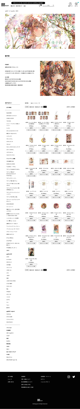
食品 (7, 338)
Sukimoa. (8, 314)
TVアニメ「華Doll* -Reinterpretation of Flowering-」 (11, 173)
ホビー (7, 349)
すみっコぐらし (9, 139)
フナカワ (8, 297)
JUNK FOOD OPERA (11, 281)
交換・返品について (25, 372)
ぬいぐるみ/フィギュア (11, 352)
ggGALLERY (9, 254)
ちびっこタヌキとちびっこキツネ (13, 147)
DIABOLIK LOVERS (10, 164)
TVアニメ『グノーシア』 (11, 178)
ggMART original (10, 311)
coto (7, 273)
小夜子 (8, 275)
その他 (7, 354)
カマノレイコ (9, 267)
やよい (7, 305)
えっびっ (8, 128)
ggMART (6, 10)
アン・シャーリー (9, 206)
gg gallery (13, 10)
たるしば (8, 144)
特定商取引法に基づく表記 (27, 380)
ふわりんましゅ (9, 152)
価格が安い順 (32, 106)
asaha (7, 256)
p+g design (9, 240)
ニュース (10, 372)
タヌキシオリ (9, 286)
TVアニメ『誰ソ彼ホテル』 (11, 181)
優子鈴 (8, 307)
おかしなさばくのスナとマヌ (12, 131)
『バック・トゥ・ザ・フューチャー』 (13, 226)
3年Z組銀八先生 (10, 161)
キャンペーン (9, 357)
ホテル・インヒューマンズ (11, 231)
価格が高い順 (37, 106)
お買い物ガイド (19, 6)
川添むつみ (8, 270)
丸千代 (8, 299)
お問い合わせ (11, 375)
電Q (7, 289)
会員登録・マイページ (46, 369)
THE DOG (8, 121)
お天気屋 (8, 264)
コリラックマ (9, 136)
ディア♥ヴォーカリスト (11, 221)
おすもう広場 (9, 316)
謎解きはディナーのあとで (12, 223)
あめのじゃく (9, 262)
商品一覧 (12, 6)
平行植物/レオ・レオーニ (11, 247)
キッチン (8, 341)
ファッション (9, 327)
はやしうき (8, 294)
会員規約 (23, 369)
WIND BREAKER (10, 204)
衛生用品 (8, 343)
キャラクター (9, 113)
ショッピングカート (45, 375)
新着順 (42, 106)
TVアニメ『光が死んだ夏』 (11, 197)
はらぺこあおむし (10, 149)
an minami (8, 259)
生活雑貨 (8, 330)
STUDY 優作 (9, 283)
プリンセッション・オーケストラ (12, 229)
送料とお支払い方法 (25, 377)
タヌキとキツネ (9, 141)
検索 (53, 5)
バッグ (7, 335)
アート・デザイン (9, 238)
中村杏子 (8, 291)
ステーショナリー (10, 333)
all (9, 10)
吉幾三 (8, 250)
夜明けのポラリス (10, 234)
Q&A (25, 6)
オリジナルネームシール (11, 360)
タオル (7, 346)
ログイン (43, 372)
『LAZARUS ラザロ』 (11, 166)
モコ (7, 302)
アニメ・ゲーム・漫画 (10, 158)
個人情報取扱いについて (26, 375)
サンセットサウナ (10, 319)
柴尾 (7, 278)
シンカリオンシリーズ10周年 (12, 218)
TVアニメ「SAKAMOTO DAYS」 (13, 169)
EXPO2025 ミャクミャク (11, 115)
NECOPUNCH (9, 322)
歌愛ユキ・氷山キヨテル (11, 133)
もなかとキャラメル (10, 155)
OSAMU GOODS (10, 118)
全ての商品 (8, 107)
